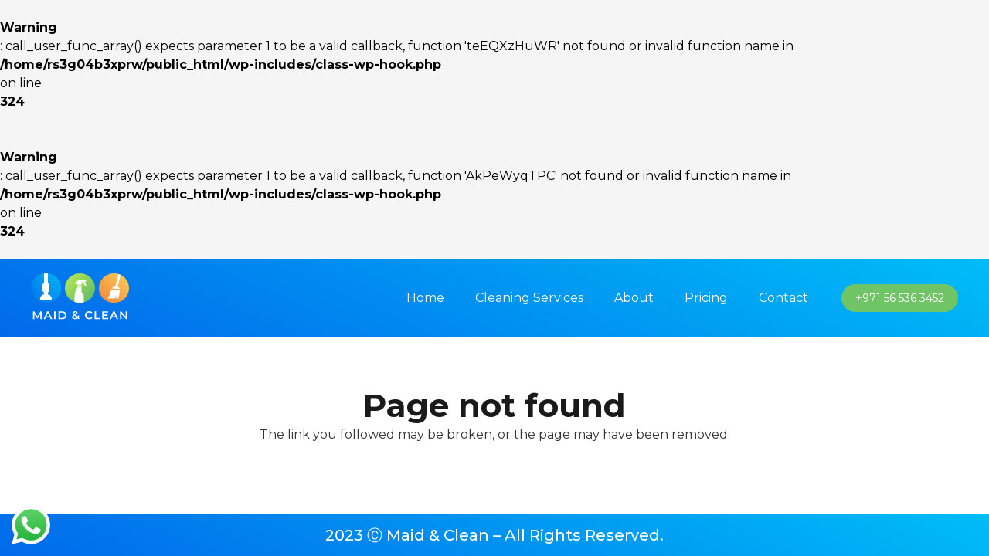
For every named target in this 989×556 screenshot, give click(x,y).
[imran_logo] (80, 298)
